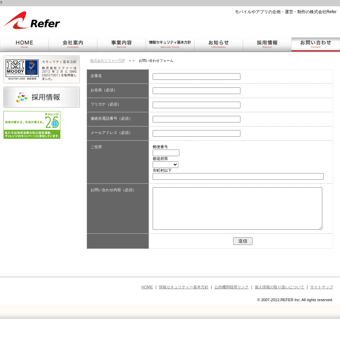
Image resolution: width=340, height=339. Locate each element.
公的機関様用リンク (231, 303)
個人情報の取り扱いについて (279, 303)
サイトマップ (321, 303)
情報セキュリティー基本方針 (184, 303)
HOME (147, 303)
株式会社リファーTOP (107, 60)
